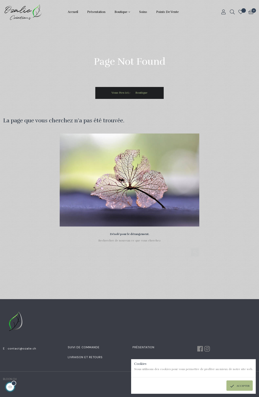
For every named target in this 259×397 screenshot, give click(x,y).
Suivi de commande (84, 347)
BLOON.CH (10, 379)
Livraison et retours (85, 357)
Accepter (239, 386)
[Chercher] (129, 250)
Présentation (143, 347)
